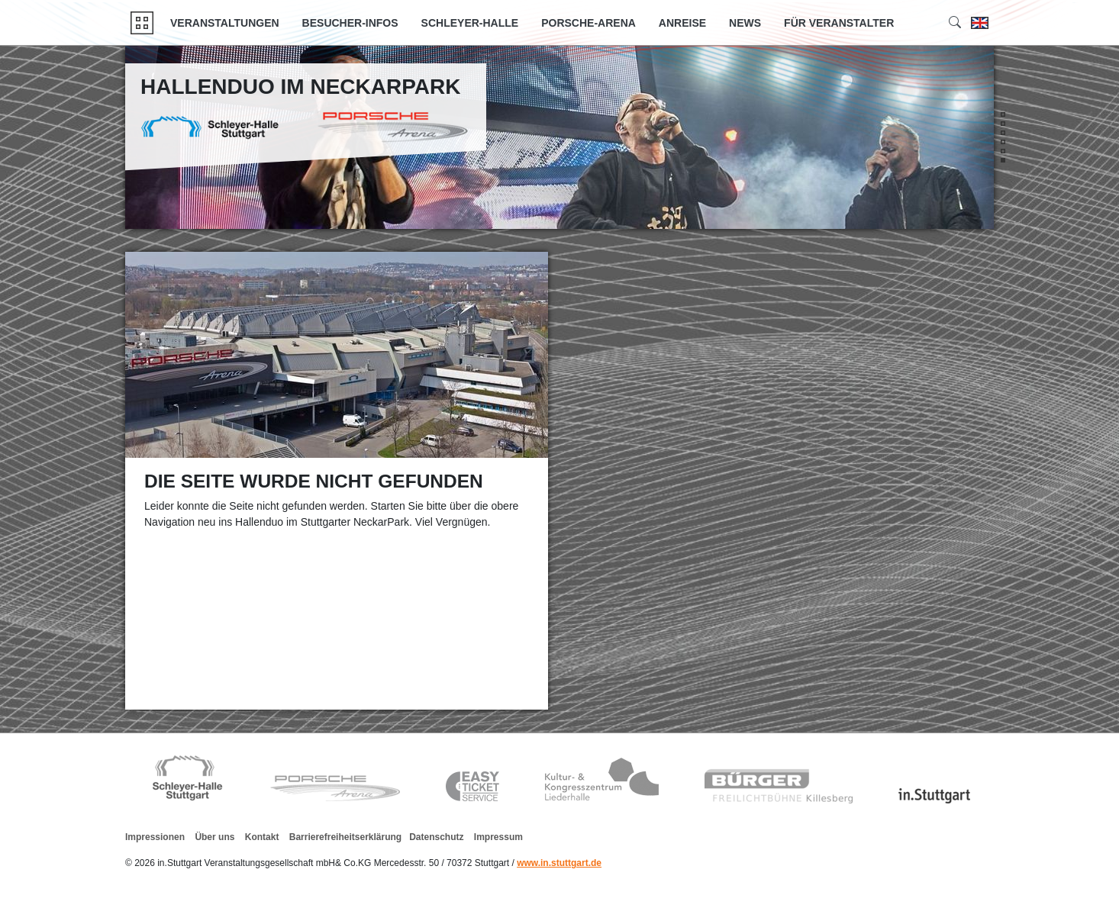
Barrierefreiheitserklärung (345, 837)
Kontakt (262, 837)
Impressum (498, 837)
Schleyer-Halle (470, 23)
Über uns (214, 837)
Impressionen (155, 837)
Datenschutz (436, 837)
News (745, 23)
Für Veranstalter (839, 23)
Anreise (682, 23)
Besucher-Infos (350, 23)
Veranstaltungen (224, 23)
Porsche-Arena (588, 23)
